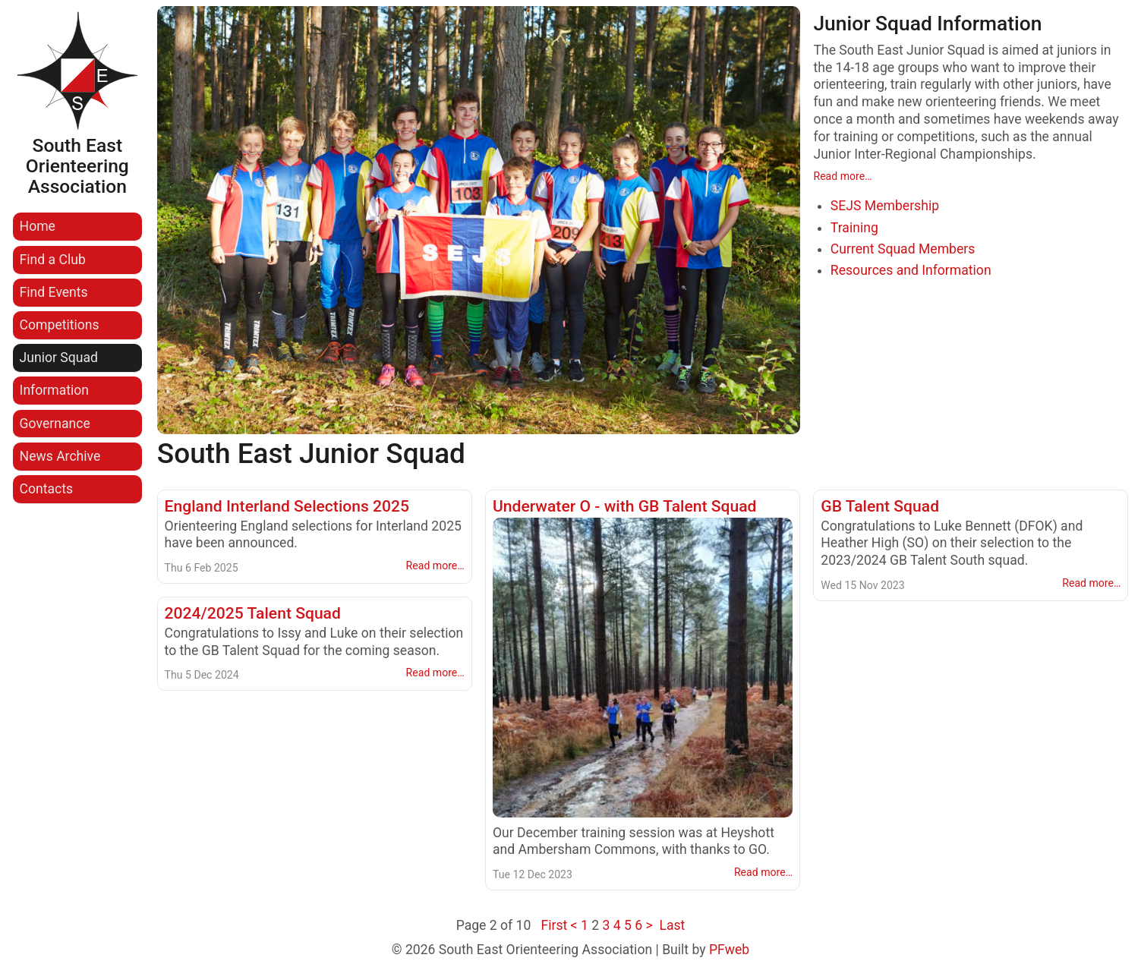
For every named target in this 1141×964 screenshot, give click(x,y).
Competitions (59, 324)
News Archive (60, 456)
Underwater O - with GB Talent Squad (625, 505)
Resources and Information (911, 270)
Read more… (842, 176)
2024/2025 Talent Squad (253, 612)
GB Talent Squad (880, 505)
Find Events (54, 292)
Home (37, 226)
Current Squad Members (903, 249)
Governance (55, 423)
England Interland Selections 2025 (287, 505)
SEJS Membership (885, 205)
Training (854, 227)
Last (672, 925)
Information (54, 390)
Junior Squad (59, 357)
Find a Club (53, 259)
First (554, 925)
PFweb (729, 949)
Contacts (47, 488)
